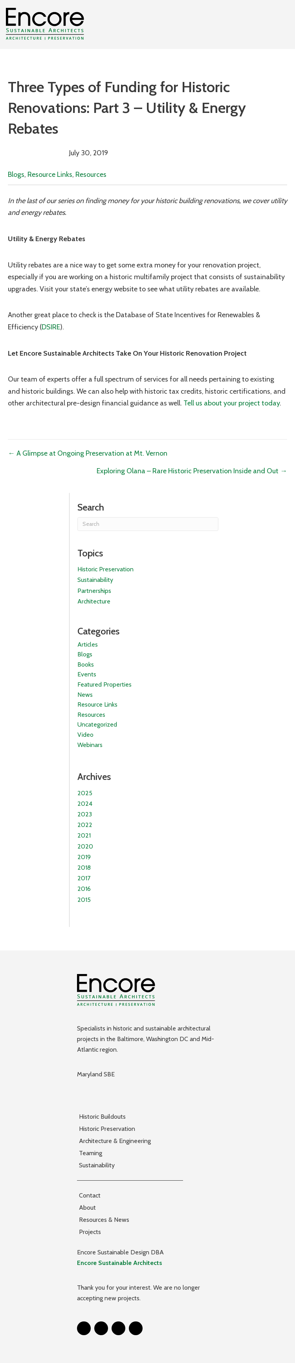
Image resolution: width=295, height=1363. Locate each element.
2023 (84, 814)
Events (86, 674)
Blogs (16, 174)
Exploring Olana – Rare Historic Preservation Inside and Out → (192, 471)
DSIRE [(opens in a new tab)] (51, 327)
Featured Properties (104, 684)
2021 (84, 835)
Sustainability (95, 579)
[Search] (147, 524)
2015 (84, 899)
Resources (90, 174)
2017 (83, 878)
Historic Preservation (105, 569)
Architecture (93, 601)
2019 (84, 857)
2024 (84, 803)
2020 (85, 846)
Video (85, 734)
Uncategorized (97, 724)
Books (85, 664)
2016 (84, 888)
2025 (84, 793)
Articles (87, 644)
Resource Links (49, 174)
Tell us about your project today (231, 403)
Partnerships (94, 590)
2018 (84, 867)
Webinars (90, 745)
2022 (84, 825)
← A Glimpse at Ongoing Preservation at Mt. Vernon (87, 453)
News (85, 694)
